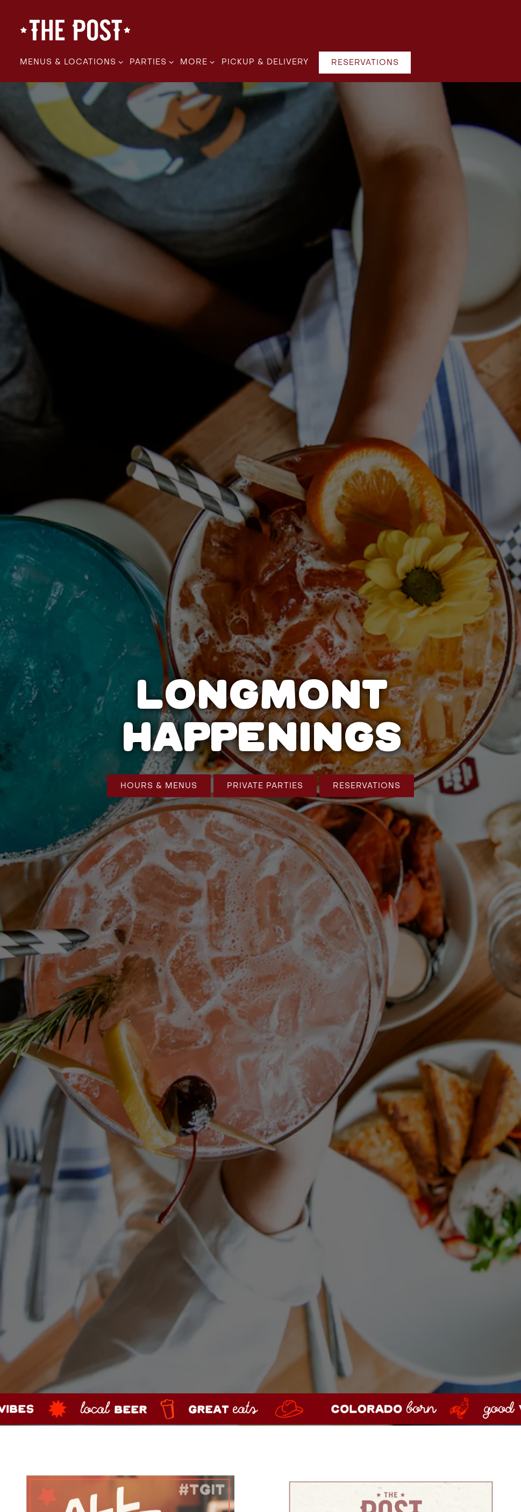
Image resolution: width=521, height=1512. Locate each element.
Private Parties (265, 765)
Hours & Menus (158, 765)
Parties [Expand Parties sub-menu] (149, 61)
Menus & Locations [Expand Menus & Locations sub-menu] (69, 61)
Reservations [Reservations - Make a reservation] (365, 63)
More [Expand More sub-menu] (195, 61)
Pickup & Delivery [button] (265, 62)
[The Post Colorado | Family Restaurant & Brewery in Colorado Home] (75, 30)
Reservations (367, 765)
